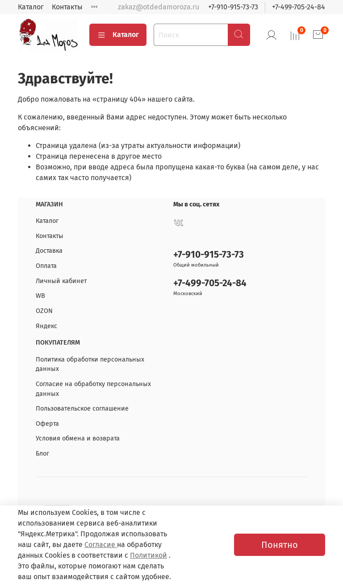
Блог (42, 453)
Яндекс (46, 326)
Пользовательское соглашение (82, 408)
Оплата (46, 266)
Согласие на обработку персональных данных (93, 389)
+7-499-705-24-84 (298, 7)
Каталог (31, 7)
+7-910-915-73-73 (233, 7)
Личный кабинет (61, 281)
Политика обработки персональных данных (90, 364)
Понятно (279, 544)
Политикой (148, 555)
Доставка (49, 251)
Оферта (47, 424)
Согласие (100, 544)
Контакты (67, 7)
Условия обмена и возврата (78, 438)
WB (40, 296)
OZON (44, 311)
